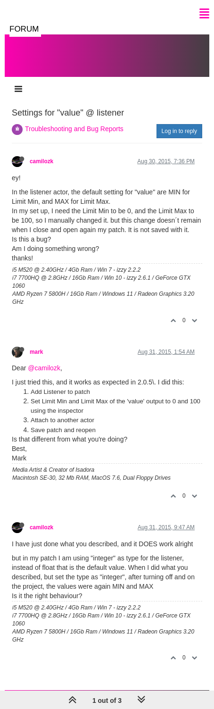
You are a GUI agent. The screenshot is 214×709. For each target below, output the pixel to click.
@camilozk (44, 368)
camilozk (41, 161)
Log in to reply (179, 131)
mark (36, 352)
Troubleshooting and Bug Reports (74, 129)
